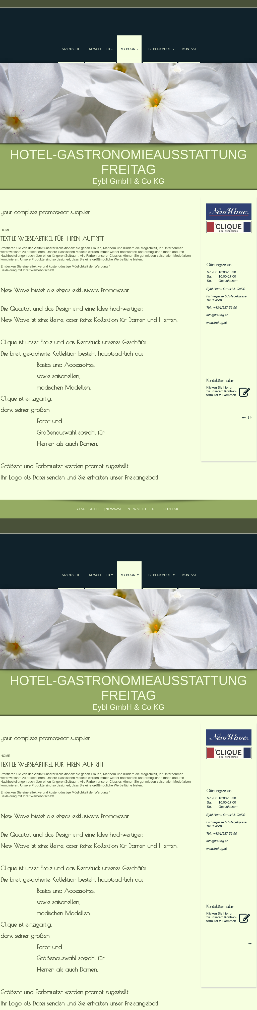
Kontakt (189, 49)
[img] (128, 103)
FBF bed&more (159, 49)
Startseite (71, 49)
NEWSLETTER (99, 49)
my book (128, 49)
